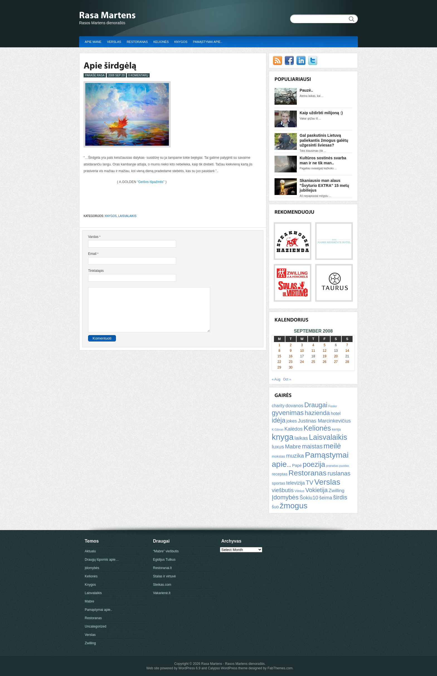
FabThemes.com (280, 668)
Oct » (287, 379)
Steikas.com (162, 585)
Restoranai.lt (162, 568)
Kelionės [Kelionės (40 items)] (317, 428)
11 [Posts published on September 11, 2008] (313, 351)
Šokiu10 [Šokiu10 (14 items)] (309, 498)
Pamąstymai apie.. (207, 41)
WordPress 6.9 (189, 668)
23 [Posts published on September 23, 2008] (290, 362)
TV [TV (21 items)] (309, 482)
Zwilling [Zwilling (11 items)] (336, 490)
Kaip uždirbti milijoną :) (321, 113)
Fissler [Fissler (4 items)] (332, 406)
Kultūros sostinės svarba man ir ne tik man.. (323, 160)
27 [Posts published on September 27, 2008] (336, 362)
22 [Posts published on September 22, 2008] (279, 362)
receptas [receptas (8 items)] (280, 474)
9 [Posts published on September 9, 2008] (291, 351)
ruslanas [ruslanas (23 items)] (339, 473)
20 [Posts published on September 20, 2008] (336, 356)
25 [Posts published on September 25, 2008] (313, 362)
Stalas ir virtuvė (164, 576)
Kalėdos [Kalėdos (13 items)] (293, 429)
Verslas (114, 41)
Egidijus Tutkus (164, 560)
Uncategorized (95, 626)
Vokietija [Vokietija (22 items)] (316, 490)
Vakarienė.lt (161, 593)
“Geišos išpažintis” (150, 182)
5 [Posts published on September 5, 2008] (325, 345)
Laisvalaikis (127, 216)
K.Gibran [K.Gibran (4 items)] (277, 429)
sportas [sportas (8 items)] (278, 483)
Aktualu (90, 551)
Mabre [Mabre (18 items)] (293, 446)
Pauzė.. (306, 90)
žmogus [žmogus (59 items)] (294, 505)
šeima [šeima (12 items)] (325, 498)
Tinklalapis (96, 271)
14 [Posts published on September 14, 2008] (347, 351)
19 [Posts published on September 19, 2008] (324, 356)
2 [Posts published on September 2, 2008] (291, 345)
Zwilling (90, 643)
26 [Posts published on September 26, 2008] (324, 362)
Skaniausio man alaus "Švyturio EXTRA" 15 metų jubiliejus (324, 185)
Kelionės (161, 41)
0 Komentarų (138, 75)
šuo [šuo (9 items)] (275, 506)
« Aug (276, 379)
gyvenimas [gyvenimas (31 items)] (288, 412)
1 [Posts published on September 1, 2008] (279, 345)
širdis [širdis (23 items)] (340, 497)
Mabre (89, 601)
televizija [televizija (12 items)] (295, 483)
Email (93, 254)
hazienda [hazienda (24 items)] (317, 412)
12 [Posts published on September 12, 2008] (324, 351)
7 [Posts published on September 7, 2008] (347, 345)
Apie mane (93, 41)
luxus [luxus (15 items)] (278, 447)
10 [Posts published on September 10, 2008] (302, 351)
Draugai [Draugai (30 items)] (315, 405)
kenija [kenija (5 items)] (336, 429)
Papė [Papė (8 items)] (297, 465)
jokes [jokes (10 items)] (291, 420)
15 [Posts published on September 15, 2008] (279, 356)
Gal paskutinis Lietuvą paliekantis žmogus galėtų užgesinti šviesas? (324, 140)
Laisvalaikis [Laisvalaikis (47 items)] (328, 437)
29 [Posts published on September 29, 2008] (279, 367)
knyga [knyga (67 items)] (282, 436)
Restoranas (137, 41)
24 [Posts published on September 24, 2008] (302, 362)
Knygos (180, 41)
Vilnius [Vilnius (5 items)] (299, 491)
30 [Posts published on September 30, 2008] (290, 367)
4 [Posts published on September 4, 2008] (313, 345)
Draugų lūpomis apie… (102, 560)
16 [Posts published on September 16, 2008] (290, 356)
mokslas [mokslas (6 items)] (278, 456)
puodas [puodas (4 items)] (344, 465)
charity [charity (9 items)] (278, 405)
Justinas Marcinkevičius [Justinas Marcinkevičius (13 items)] (324, 421)
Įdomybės (92, 568)
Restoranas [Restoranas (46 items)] (307, 473)
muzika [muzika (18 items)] (295, 456)
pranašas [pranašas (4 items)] (332, 465)
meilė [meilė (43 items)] (332, 446)
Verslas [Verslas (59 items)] (327, 481)
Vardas (94, 237)
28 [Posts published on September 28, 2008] (347, 362)
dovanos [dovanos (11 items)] (294, 405)
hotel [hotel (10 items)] (336, 413)
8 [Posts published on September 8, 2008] (279, 351)
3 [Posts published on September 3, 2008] (302, 345)
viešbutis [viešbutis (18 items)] (283, 490)
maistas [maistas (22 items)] (312, 446)
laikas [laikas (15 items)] (301, 438)
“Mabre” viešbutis (166, 551)
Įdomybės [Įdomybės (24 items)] (285, 497)
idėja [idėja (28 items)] (278, 420)
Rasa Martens (211, 664)
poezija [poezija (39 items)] (314, 464)
